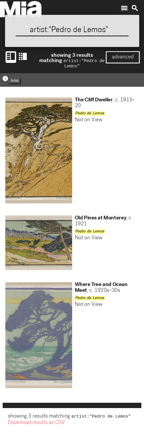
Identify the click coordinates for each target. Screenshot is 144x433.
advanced (123, 57)
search (135, 8)
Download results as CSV (36, 424)
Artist (15, 82)
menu (124, 8)
